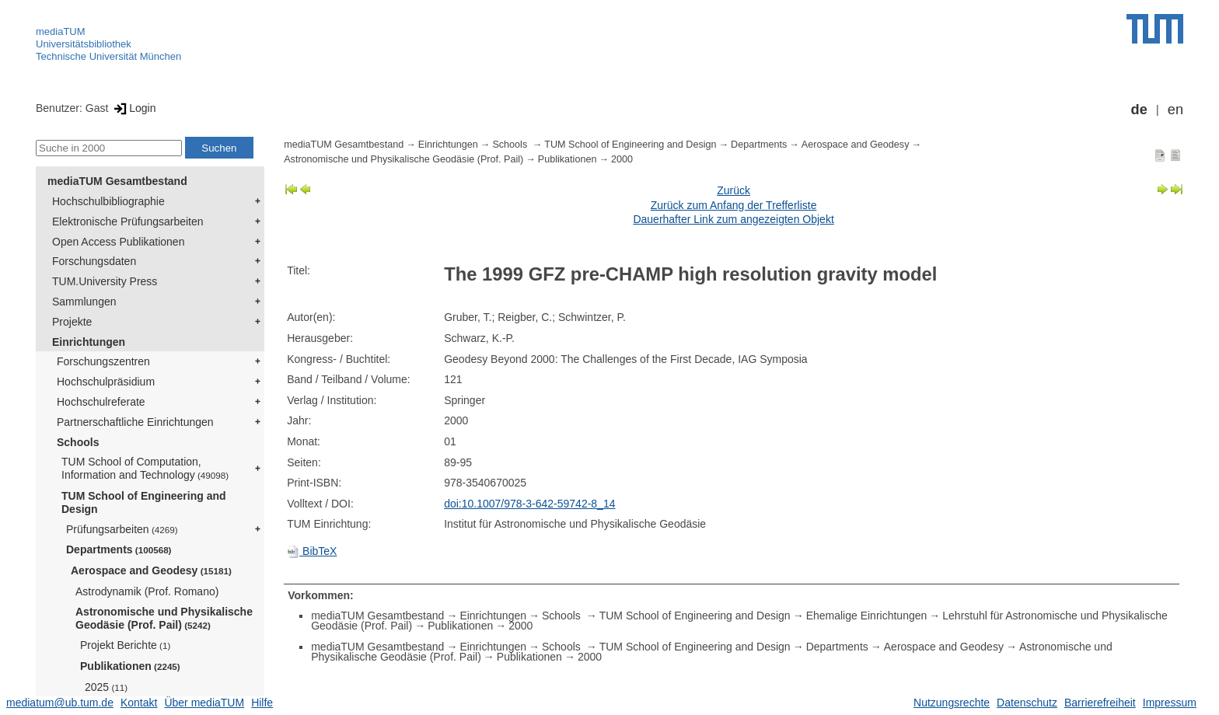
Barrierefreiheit (1100, 702)
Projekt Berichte (125, 645)
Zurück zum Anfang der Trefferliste (734, 205)
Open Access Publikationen (118, 241)
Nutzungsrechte (951, 702)
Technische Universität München (108, 56)
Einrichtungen (88, 342)
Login (133, 108)
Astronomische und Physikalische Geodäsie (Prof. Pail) (164, 618)
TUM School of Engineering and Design (143, 502)
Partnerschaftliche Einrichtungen (135, 422)
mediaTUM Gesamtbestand (117, 181)
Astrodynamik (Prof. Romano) (146, 591)
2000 (622, 159)
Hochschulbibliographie (108, 201)
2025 (106, 687)
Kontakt (139, 702)
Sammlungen (84, 301)
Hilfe (262, 702)
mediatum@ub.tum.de (60, 702)
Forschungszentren (103, 361)
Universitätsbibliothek (83, 44)
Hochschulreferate (101, 402)
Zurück (733, 190)
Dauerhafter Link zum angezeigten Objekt (733, 219)
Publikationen (130, 666)
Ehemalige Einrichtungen (866, 615)
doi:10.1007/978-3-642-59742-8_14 (529, 503)
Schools (78, 442)
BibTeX (312, 551)
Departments (119, 549)
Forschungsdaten (94, 261)
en (1175, 109)
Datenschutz (1027, 702)
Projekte (72, 322)
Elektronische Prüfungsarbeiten (128, 221)
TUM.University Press (104, 281)
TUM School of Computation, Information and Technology (145, 468)
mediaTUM (61, 31)
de (1139, 109)
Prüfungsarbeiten (122, 529)
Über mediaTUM (204, 702)
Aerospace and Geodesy (151, 570)
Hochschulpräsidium (106, 381)
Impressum (1169, 702)
